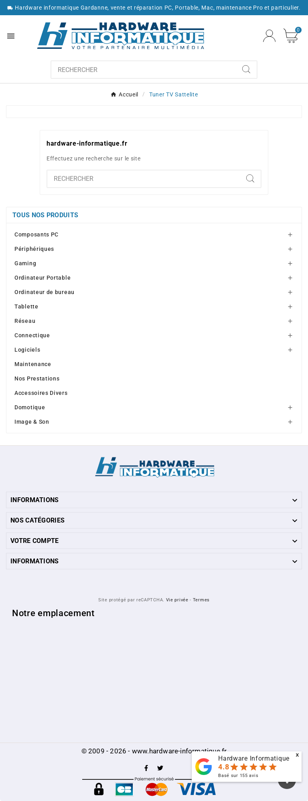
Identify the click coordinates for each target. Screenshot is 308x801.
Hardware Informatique (254, 758)
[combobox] (143, 69)
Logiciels (27, 349)
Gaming (25, 263)
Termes (201, 600)
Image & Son (31, 422)
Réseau (24, 321)
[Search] (246, 69)
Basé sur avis (238, 775)
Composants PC (36, 234)
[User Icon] (269, 36)
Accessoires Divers (41, 393)
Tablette (26, 306)
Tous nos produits (45, 215)
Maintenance (32, 364)
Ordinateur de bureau (44, 292)
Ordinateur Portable (42, 277)
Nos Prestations (37, 378)
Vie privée (177, 600)
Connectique (32, 335)
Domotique (29, 407)
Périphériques (34, 249)
